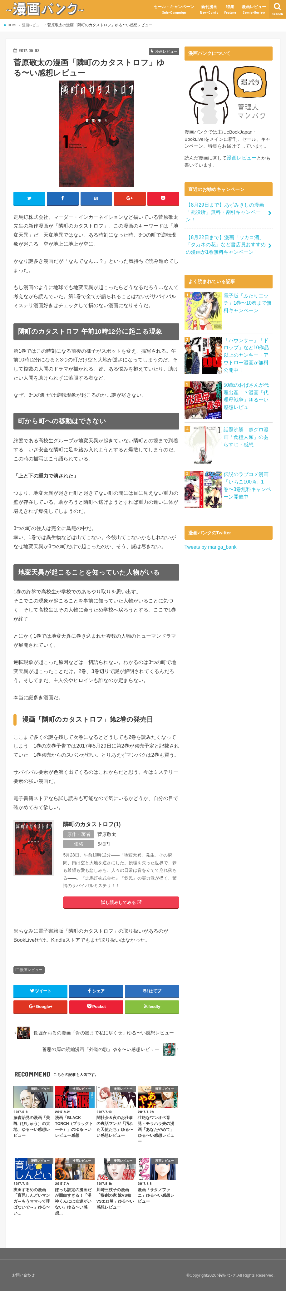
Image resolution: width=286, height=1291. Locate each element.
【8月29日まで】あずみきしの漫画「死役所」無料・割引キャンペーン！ (225, 207)
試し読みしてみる (121, 902)
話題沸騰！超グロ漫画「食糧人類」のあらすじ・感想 (247, 425)
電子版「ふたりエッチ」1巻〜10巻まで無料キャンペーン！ (246, 291)
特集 (230, 9)
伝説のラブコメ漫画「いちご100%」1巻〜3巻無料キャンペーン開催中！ (247, 473)
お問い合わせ (24, 1275)
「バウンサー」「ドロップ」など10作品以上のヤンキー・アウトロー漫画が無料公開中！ (247, 339)
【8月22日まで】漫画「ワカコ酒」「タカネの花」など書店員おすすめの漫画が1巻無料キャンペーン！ (225, 234)
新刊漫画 (209, 9)
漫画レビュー (254, 9)
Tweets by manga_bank (209, 535)
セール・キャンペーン (174, 9)
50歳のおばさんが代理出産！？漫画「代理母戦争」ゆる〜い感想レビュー (247, 384)
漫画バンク (226, 1275)
